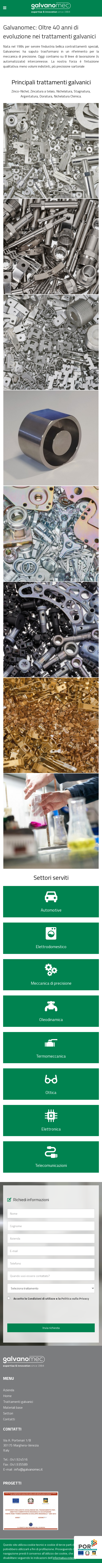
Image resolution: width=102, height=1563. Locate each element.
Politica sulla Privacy (75, 1298)
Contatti (9, 1419)
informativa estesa (64, 1558)
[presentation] (51, 1312)
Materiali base (13, 1407)
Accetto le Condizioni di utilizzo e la (51, 1298)
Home (7, 1395)
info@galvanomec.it (28, 1469)
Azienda (8, 1389)
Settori (8, 1413)
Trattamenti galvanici (18, 1401)
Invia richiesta (51, 1328)
